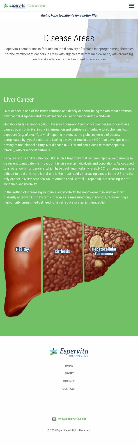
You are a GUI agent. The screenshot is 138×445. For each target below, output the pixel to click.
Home (69, 365)
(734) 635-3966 (36, 5)
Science (69, 381)
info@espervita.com (69, 418)
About (69, 373)
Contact (69, 389)
